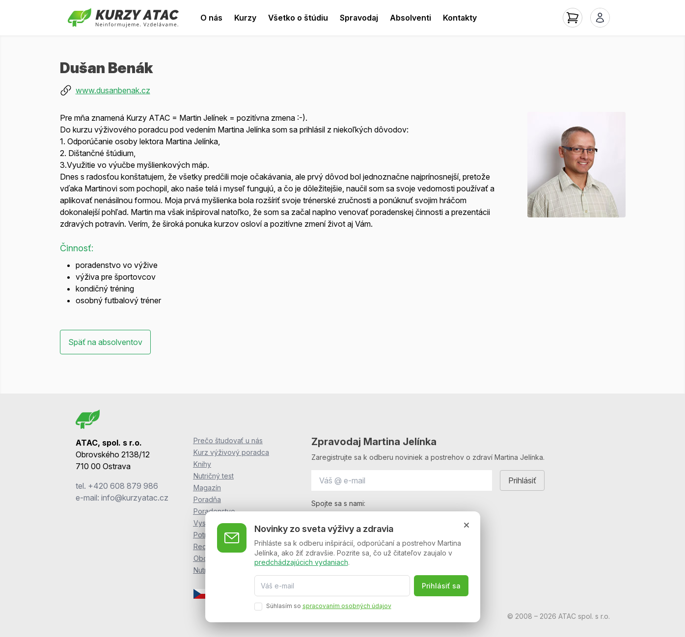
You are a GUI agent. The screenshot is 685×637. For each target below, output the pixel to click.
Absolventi (410, 18)
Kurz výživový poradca (231, 452)
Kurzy (245, 18)
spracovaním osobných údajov (346, 606)
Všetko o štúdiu (298, 18)
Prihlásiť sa (441, 586)
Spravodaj (359, 18)
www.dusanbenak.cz (113, 90)
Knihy (202, 464)
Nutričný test (213, 476)
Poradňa (207, 499)
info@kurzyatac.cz (134, 498)
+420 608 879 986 (123, 486)
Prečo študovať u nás (228, 440)
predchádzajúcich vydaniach (301, 562)
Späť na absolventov (105, 342)
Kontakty (460, 18)
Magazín (207, 487)
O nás (211, 18)
